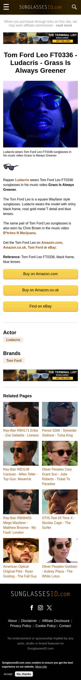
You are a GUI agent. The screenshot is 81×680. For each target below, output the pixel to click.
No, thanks (24, 674)
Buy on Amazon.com (40, 274)
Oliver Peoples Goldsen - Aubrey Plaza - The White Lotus (59, 571)
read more (64, 25)
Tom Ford (35, 247)
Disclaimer (29, 621)
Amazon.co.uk (14, 247)
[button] (40, 146)
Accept (8, 674)
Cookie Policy (45, 626)
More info (41, 666)
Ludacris (22, 180)
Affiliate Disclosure (55, 621)
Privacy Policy (20, 626)
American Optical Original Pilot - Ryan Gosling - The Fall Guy (20, 571)
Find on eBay (40, 306)
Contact (65, 626)
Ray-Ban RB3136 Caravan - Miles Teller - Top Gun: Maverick (20, 474)
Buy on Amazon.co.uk (40, 290)
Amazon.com (51, 242)
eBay (52, 247)
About (12, 621)
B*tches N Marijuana (19, 233)
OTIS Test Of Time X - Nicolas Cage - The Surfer (58, 522)
